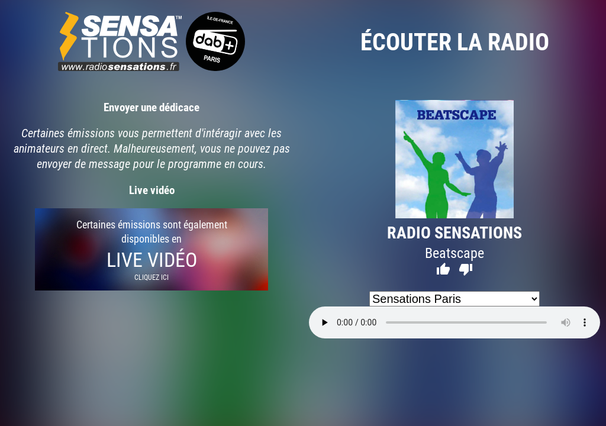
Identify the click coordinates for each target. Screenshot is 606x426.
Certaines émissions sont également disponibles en (151, 249)
